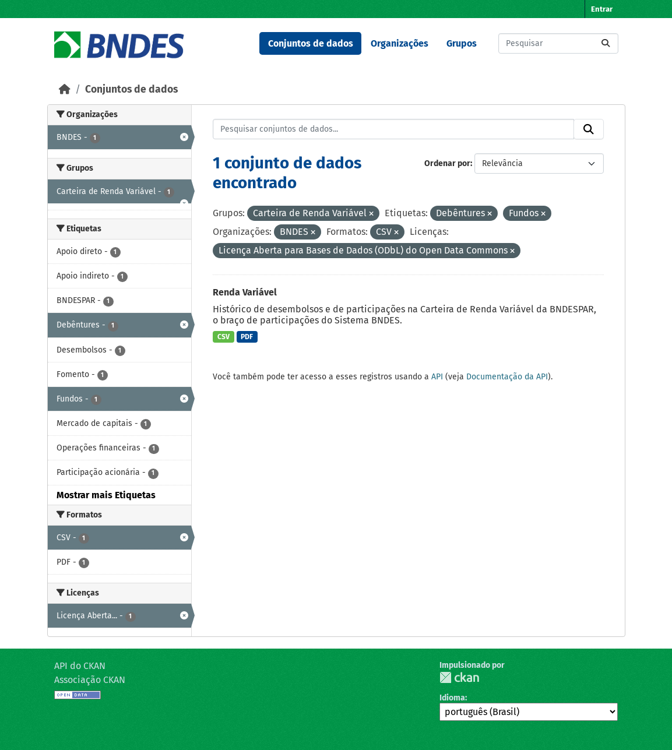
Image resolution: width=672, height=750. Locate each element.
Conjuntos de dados (310, 43)
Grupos (461, 43)
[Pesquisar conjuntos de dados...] (558, 43)
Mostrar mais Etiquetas (106, 495)
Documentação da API (507, 377)
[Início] (65, 89)
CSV (223, 337)
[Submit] (605, 43)
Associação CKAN (89, 679)
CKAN (459, 677)
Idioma (452, 698)
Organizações (399, 43)
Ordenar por (447, 163)
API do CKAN (79, 665)
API (437, 377)
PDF (247, 337)
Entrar (602, 9)
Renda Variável (245, 292)
